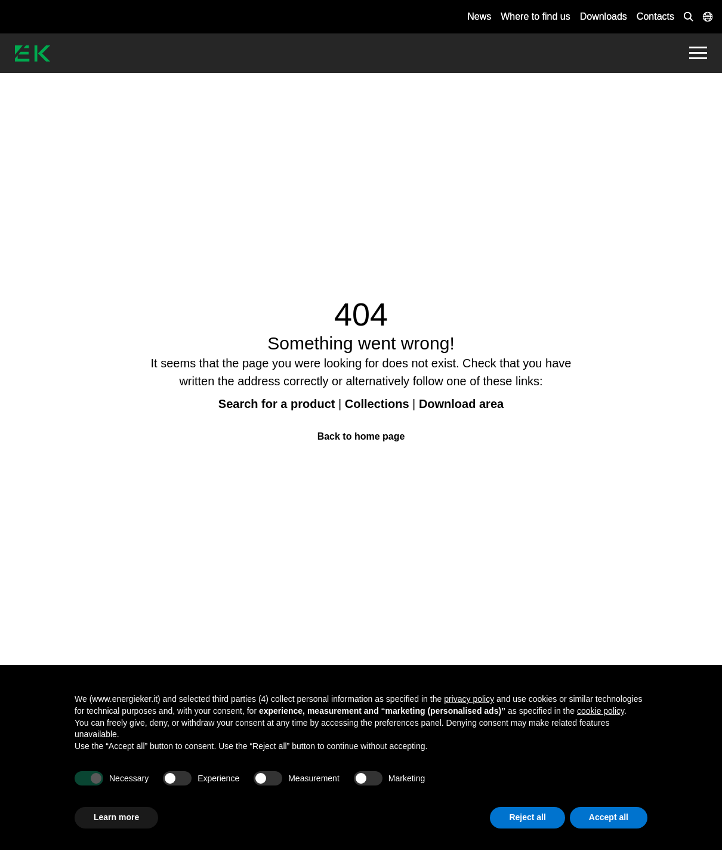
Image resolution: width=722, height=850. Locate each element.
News (479, 16)
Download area (461, 403)
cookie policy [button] (600, 711)
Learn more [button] (116, 817)
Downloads (603, 16)
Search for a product (276, 403)
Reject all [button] (527, 817)
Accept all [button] (608, 817)
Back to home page (361, 436)
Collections (377, 403)
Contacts (655, 16)
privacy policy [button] (469, 699)
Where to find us (535, 16)
